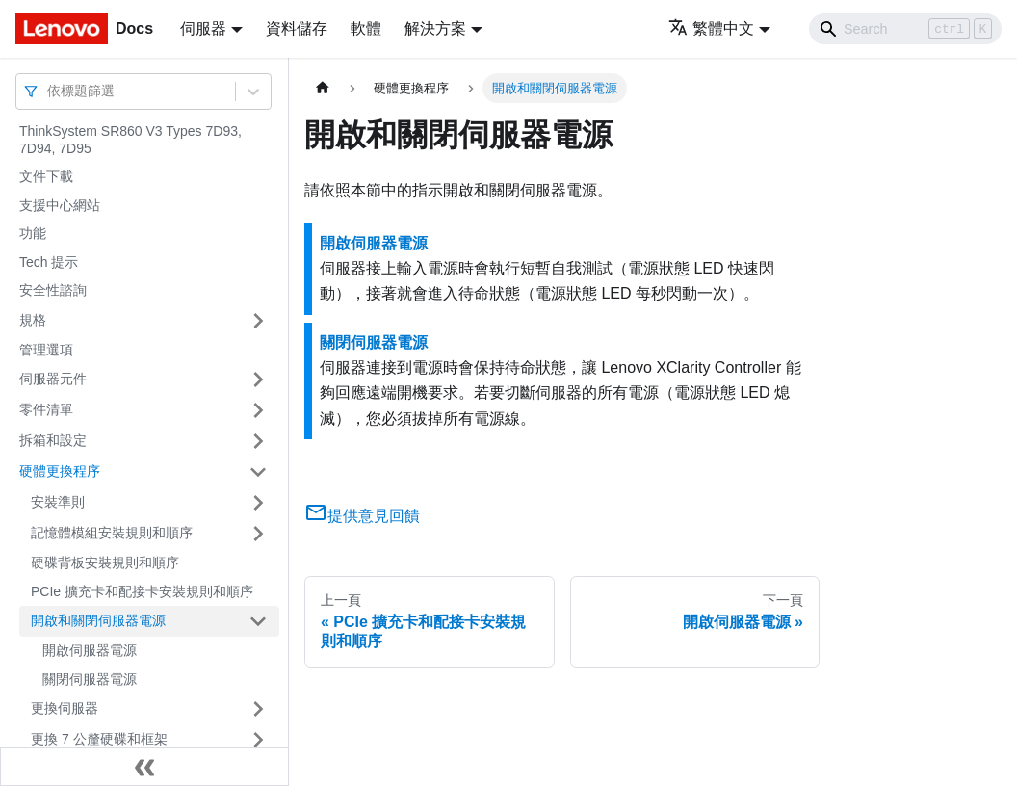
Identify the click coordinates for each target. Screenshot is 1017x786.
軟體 (366, 28)
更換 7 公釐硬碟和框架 (99, 739)
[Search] (905, 28)
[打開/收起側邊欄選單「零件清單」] (258, 410)
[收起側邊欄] (144, 766)
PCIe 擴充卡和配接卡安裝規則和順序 (142, 591)
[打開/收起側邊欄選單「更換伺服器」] (258, 709)
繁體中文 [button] (711, 28)
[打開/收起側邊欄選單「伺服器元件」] (258, 379)
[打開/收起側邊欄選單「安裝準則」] (258, 502)
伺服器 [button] (203, 28)
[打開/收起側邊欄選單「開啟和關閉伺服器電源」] (258, 621)
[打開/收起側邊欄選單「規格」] (258, 320)
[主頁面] (322, 88)
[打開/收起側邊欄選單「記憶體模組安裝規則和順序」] (258, 533)
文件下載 (46, 176)
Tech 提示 (48, 262)
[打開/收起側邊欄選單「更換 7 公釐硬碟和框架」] (258, 739)
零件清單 (46, 409)
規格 (32, 320)
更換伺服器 (64, 708)
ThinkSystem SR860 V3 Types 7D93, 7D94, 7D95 (130, 139)
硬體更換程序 (59, 471)
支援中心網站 (59, 205)
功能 (32, 233)
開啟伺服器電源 (89, 650)
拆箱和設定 (53, 440)
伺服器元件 (53, 378)
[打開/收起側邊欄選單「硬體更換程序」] (258, 472)
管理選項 (46, 349)
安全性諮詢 (53, 290)
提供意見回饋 (362, 516)
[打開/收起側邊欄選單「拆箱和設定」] (258, 441)
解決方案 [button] (435, 28)
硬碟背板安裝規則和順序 (105, 562)
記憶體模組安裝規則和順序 (112, 532)
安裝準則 (58, 502)
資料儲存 (296, 28)
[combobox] (49, 91)
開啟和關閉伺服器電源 (98, 620)
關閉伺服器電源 (89, 679)
